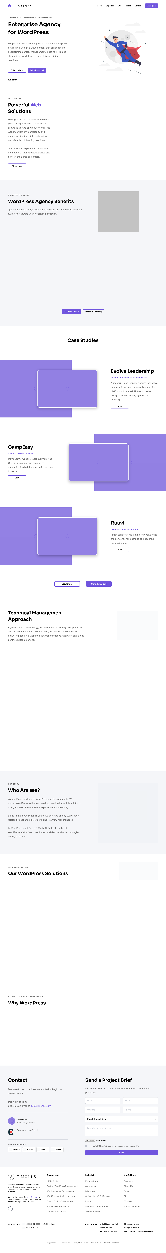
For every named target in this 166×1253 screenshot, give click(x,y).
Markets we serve (132, 1215)
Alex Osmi (22, 1127)
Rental (88, 1210)
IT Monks (21, 6)
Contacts (128, 1189)
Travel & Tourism (92, 1220)
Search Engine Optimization (60, 1210)
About (99, 6)
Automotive (90, 1195)
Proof (128, 6)
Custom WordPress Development (62, 1195)
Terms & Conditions (111, 1251)
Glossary (128, 1210)
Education (90, 1199)
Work (120, 6)
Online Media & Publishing (97, 1205)
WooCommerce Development (61, 1199)
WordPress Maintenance (58, 1215)
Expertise (110, 6)
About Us (128, 1195)
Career (127, 1199)
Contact (138, 6)
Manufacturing (92, 1189)
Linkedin (10, 1217)
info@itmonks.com (41, 1113)
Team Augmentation (56, 1220)
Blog (126, 1205)
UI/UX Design (53, 1189)
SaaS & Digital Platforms (96, 1215)
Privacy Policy (96, 1251)
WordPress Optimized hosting (61, 1205)
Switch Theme (162, 626)
